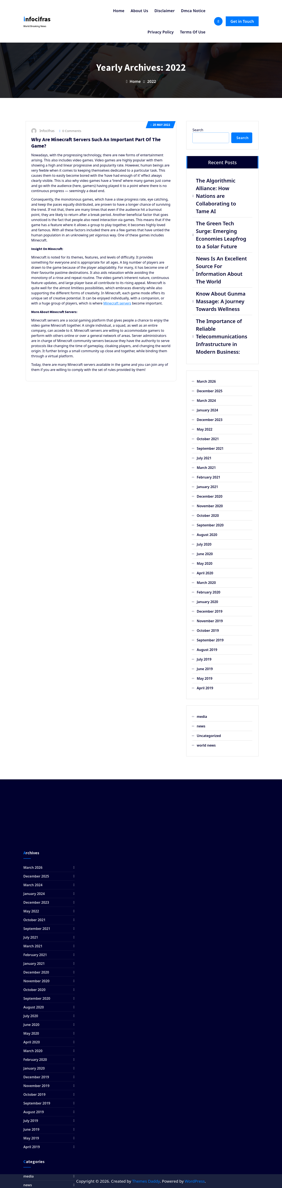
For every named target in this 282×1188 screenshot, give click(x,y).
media (202, 716)
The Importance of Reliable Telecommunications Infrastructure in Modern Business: (221, 336)
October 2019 (208, 630)
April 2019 (205, 688)
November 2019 (210, 621)
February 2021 (208, 477)
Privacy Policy (161, 31)
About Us (139, 10)
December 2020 (209, 496)
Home (118, 10)
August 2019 (207, 649)
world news (206, 745)
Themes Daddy (146, 1181)
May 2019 (204, 678)
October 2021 (208, 439)
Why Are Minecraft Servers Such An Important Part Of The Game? (96, 142)
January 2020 (207, 601)
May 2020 (204, 563)
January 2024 (207, 410)
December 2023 (209, 419)
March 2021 (206, 467)
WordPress (195, 1181)
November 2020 (210, 506)
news (201, 726)
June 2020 (205, 554)
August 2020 (207, 534)
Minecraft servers (117, 303)
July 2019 (204, 659)
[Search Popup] (218, 21)
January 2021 (207, 486)
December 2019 (209, 611)
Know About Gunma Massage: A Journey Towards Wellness (220, 301)
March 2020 (206, 582)
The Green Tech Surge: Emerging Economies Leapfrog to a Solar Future (221, 235)
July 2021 (204, 458)
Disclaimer (164, 10)
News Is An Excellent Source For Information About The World (221, 270)
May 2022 (160, 125)
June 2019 (205, 669)
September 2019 (210, 640)
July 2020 (204, 544)
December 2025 (209, 391)
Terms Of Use (192, 31)
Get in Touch (242, 21)
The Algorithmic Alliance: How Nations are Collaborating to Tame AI (216, 196)
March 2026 (206, 381)
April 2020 (205, 573)
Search (197, 130)
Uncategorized (209, 735)
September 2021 (210, 448)
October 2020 (208, 515)
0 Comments (70, 131)
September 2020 (210, 525)
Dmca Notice (193, 10)
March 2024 (206, 400)
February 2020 (208, 592)
